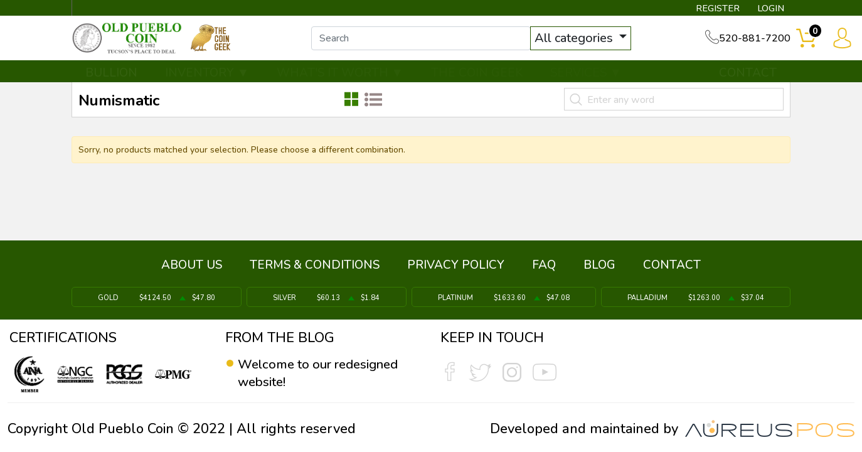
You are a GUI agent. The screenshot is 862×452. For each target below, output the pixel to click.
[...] (430, 43)
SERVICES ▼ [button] (586, 80)
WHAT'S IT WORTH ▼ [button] (340, 80)
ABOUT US (191, 268)
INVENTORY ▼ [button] (207, 80)
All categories (584, 42)
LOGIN (766, 10)
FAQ (544, 268)
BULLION (111, 80)
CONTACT (748, 80)
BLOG (599, 268)
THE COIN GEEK (477, 80)
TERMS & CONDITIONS (315, 268)
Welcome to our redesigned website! (325, 373)
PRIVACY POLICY (455, 268)
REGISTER (710, 10)
